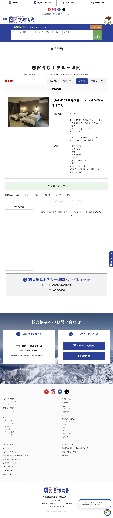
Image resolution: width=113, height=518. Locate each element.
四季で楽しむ (71, 3)
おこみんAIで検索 (97, 36)
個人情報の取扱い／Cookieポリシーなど (76, 448)
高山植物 (7, 426)
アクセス (16, 3)
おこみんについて (9, 452)
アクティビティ (8, 411)
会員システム (42, 3)
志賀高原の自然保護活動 (12, 459)
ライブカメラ (8, 444)
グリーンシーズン (10, 401)
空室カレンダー (98, 81)
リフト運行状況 (10, 432)
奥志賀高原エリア (68, 421)
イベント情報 (9, 435)
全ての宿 (97, 27)
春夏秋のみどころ (10, 420)
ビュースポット (68, 409)
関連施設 (66, 412)
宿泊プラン (68, 81)
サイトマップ (8, 467)
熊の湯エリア (67, 430)
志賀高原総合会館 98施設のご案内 (15, 455)
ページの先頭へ (111, 261)
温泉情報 (65, 402)
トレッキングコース (11, 423)
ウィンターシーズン (11, 404)
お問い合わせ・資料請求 (70, 452)
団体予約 (86, 356)
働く (63, 415)
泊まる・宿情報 (8, 408)
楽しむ (5, 417)
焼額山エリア (67, 424)
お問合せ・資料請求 (86, 345)
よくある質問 (8, 470)
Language (99, 3)
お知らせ (6, 448)
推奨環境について (68, 444)
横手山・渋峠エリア (69, 433)
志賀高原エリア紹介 (69, 419)
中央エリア (66, 427)
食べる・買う (66, 399)
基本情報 (53, 81)
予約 (6, 414)
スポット (65, 406)
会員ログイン (8, 474)
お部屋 (82, 81)
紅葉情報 (7, 429)
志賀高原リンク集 (9, 463)
